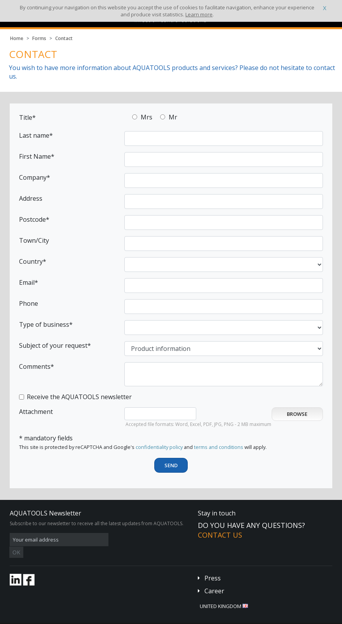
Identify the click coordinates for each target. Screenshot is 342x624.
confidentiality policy (159, 446)
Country (31, 261)
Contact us (220, 535)
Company (33, 177)
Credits (149, 617)
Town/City (34, 240)
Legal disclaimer (119, 617)
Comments (35, 366)
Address (30, 198)
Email (27, 282)
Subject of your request (53, 345)
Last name (34, 135)
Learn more (199, 14)
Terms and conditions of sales (68, 617)
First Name (35, 156)
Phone (28, 303)
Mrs (146, 117)
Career (214, 579)
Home (16, 38)
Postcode (32, 219)
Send (171, 465)
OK (133, 539)
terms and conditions (218, 446)
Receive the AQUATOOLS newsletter (79, 397)
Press (212, 566)
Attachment (36, 411)
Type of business (44, 324)
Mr (173, 117)
